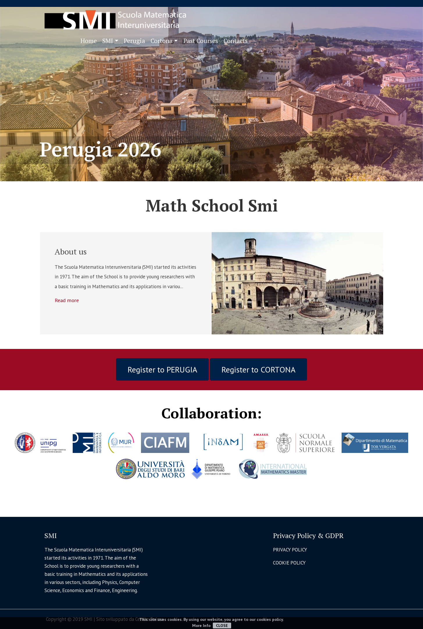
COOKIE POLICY (289, 563)
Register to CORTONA (258, 369)
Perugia (134, 41)
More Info (201, 625)
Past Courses (200, 41)
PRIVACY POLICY (290, 549)
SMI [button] (107, 41)
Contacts (236, 41)
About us (71, 251)
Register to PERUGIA (162, 369)
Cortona (162, 41)
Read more (67, 300)
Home (89, 41)
